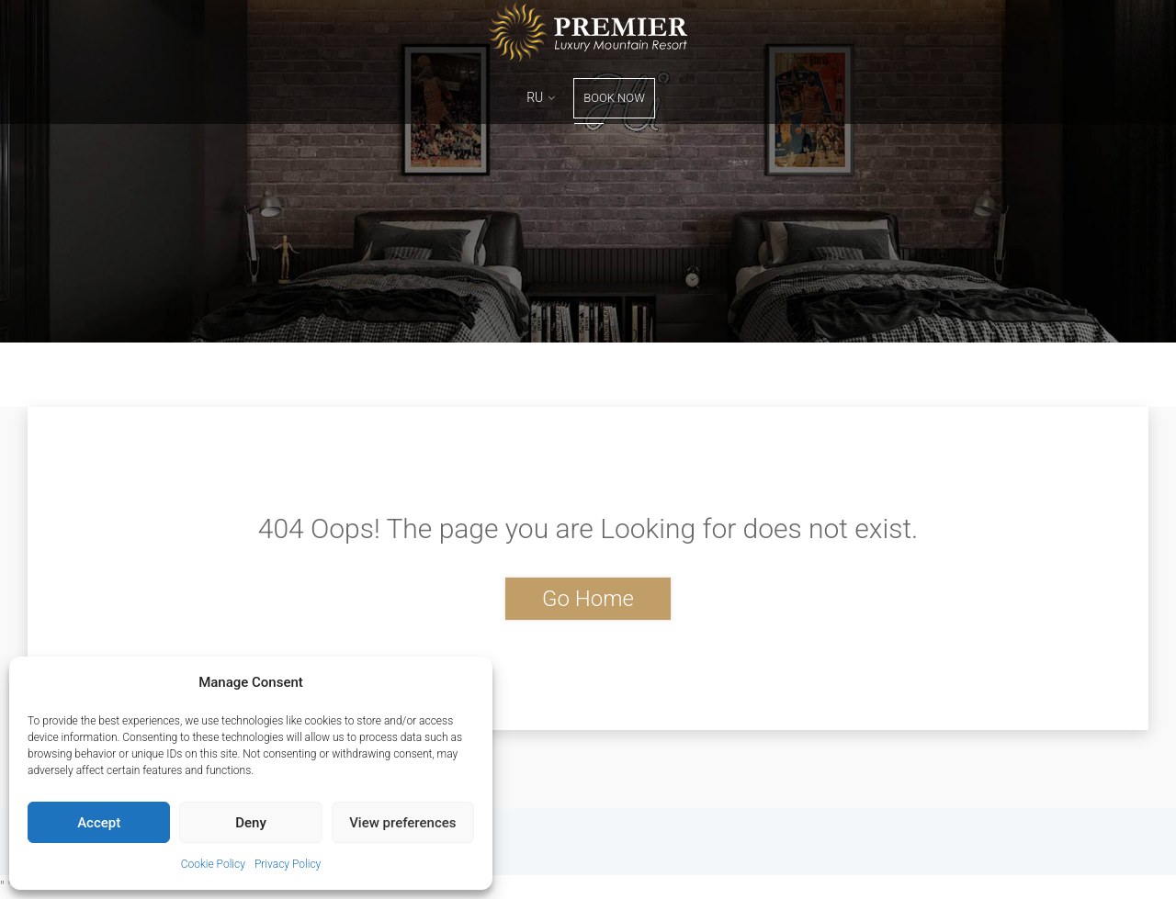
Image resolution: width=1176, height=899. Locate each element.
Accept (98, 823)
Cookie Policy (213, 864)
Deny (250, 823)
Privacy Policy (287, 864)
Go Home (588, 599)
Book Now (614, 98)
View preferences (402, 823)
